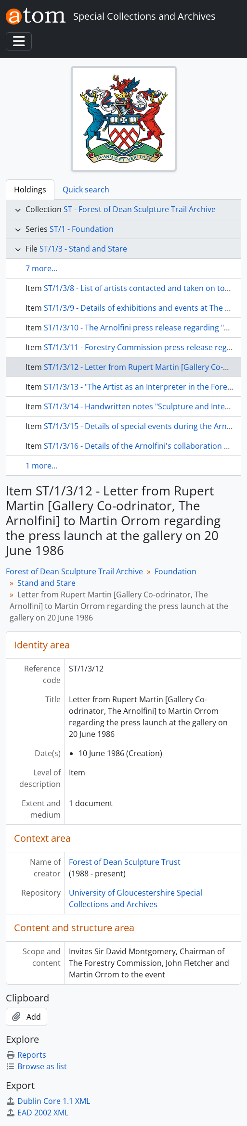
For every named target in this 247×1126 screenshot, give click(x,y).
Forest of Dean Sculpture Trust (125, 862)
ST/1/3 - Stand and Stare (83, 248)
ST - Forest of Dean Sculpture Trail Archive (140, 209)
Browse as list (36, 1066)
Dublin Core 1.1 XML (48, 1101)
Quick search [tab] (86, 189)
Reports (26, 1055)
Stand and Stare (46, 583)
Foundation (175, 571)
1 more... (41, 465)
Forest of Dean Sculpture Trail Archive (74, 571)
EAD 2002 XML (37, 1112)
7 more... (41, 268)
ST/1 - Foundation (82, 229)
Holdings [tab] (30, 189)
